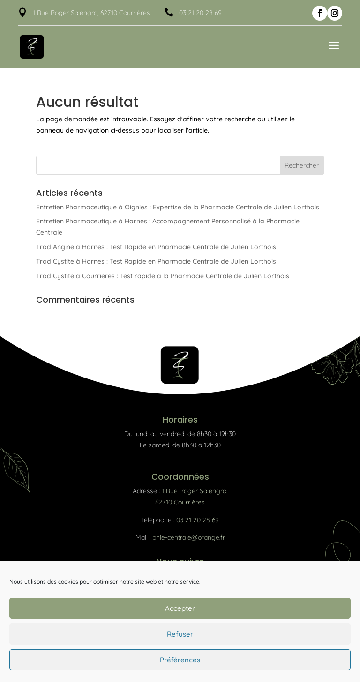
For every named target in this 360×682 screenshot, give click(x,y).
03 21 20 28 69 (200, 12)
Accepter (180, 608)
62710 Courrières (180, 502)
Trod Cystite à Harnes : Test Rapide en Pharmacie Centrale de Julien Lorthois (156, 261)
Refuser (180, 634)
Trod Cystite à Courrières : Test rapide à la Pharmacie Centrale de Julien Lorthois (162, 276)
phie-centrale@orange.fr (188, 537)
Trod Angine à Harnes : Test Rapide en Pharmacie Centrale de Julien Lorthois (156, 247)
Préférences (180, 659)
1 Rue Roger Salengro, (194, 491)
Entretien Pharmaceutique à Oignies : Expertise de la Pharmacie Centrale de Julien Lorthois (177, 207)
